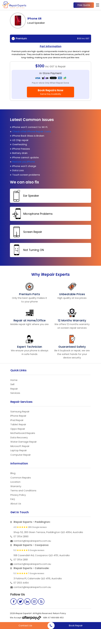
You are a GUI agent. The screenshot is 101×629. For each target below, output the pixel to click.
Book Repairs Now (50, 91)
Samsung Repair (19, 411)
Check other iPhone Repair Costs (32, 131)
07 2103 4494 (21, 582)
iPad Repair (16, 420)
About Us (15, 503)
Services (15, 393)
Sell (12, 384)
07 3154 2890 (21, 536)
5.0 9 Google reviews (29, 550)
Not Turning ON (27, 250)
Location (15, 481)
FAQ (12, 499)
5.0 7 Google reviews (29, 573)
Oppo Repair (17, 428)
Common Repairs (20, 477)
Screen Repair (26, 232)
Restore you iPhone (24, 161)
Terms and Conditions (23, 490)
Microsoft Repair (19, 446)
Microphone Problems (32, 214)
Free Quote (84, 5)
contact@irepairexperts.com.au (32, 540)
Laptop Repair (18, 450)
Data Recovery (19, 437)
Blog (12, 473)
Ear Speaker (25, 196)
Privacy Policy (18, 495)
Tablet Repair (18, 424)
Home (13, 380)
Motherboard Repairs (22, 433)
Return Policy (59, 613)
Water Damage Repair (23, 441)
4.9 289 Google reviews (30, 527)
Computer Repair (20, 454)
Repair (14, 388)
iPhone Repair (18, 415)
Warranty (15, 486)
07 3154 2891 (21, 559)
